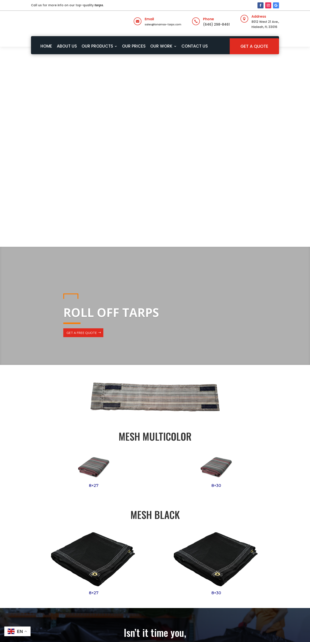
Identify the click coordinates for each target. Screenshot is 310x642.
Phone (208, 19)
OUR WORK (161, 46)
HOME (46, 46)
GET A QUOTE (254, 46)
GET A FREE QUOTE (82, 139)
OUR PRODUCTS (97, 46)
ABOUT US (67, 46)
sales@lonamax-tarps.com (163, 24)
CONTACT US (194, 46)
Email (149, 19)
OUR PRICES (134, 46)
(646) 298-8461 (216, 24)
